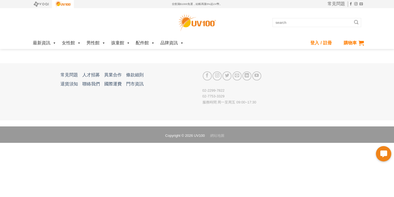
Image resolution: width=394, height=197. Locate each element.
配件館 (145, 42)
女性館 (71, 42)
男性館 (96, 42)
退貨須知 (69, 84)
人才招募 (91, 75)
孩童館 (120, 42)
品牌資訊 (172, 42)
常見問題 (336, 4)
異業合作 (113, 75)
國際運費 (113, 84)
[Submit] (356, 22)
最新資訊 (44, 42)
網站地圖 (217, 136)
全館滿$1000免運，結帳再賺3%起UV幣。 (197, 3)
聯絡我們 (91, 84)
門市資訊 (135, 84)
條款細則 (135, 75)
